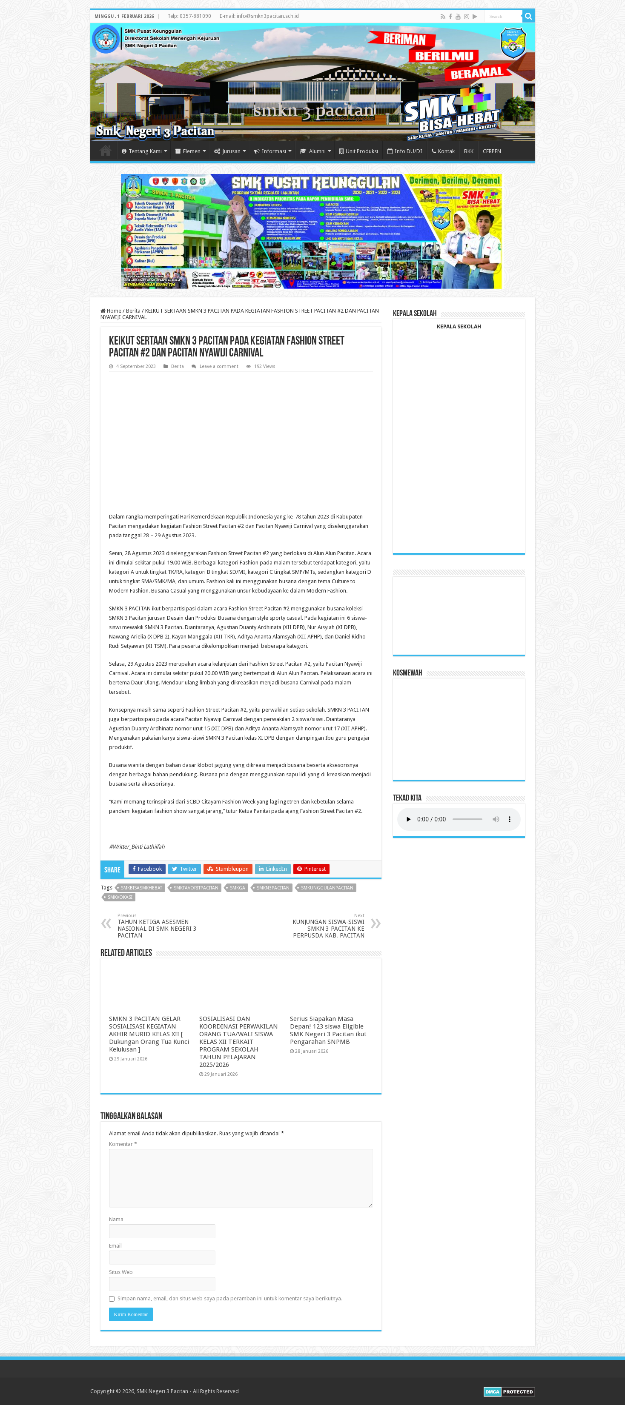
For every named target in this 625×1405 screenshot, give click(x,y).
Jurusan (227, 151)
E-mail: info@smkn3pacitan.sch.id (259, 16)
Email (115, 1246)
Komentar (123, 1144)
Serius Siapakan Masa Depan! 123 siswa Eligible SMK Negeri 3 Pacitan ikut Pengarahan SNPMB (328, 1030)
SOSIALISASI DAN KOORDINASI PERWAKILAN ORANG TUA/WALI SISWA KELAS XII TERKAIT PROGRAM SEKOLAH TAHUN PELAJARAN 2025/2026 (238, 1042)
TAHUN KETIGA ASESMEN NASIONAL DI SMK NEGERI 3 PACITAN (161, 926)
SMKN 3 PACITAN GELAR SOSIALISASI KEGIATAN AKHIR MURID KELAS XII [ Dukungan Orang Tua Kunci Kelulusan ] (149, 1034)
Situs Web (121, 1272)
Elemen (188, 151)
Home (106, 150)
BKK (468, 151)
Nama (116, 1219)
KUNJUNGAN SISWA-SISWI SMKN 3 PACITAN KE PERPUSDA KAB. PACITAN (320, 926)
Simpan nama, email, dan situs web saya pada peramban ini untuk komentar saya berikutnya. (230, 1298)
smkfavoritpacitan (196, 888)
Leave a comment (219, 366)
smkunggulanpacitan (327, 888)
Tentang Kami (142, 151)
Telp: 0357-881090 (189, 16)
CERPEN (492, 151)
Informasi (270, 151)
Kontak (443, 151)
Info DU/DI (404, 151)
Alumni (313, 151)
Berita (133, 311)
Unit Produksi (358, 151)
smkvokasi (120, 897)
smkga (237, 888)
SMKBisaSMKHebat (141, 888)
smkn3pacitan (273, 888)
